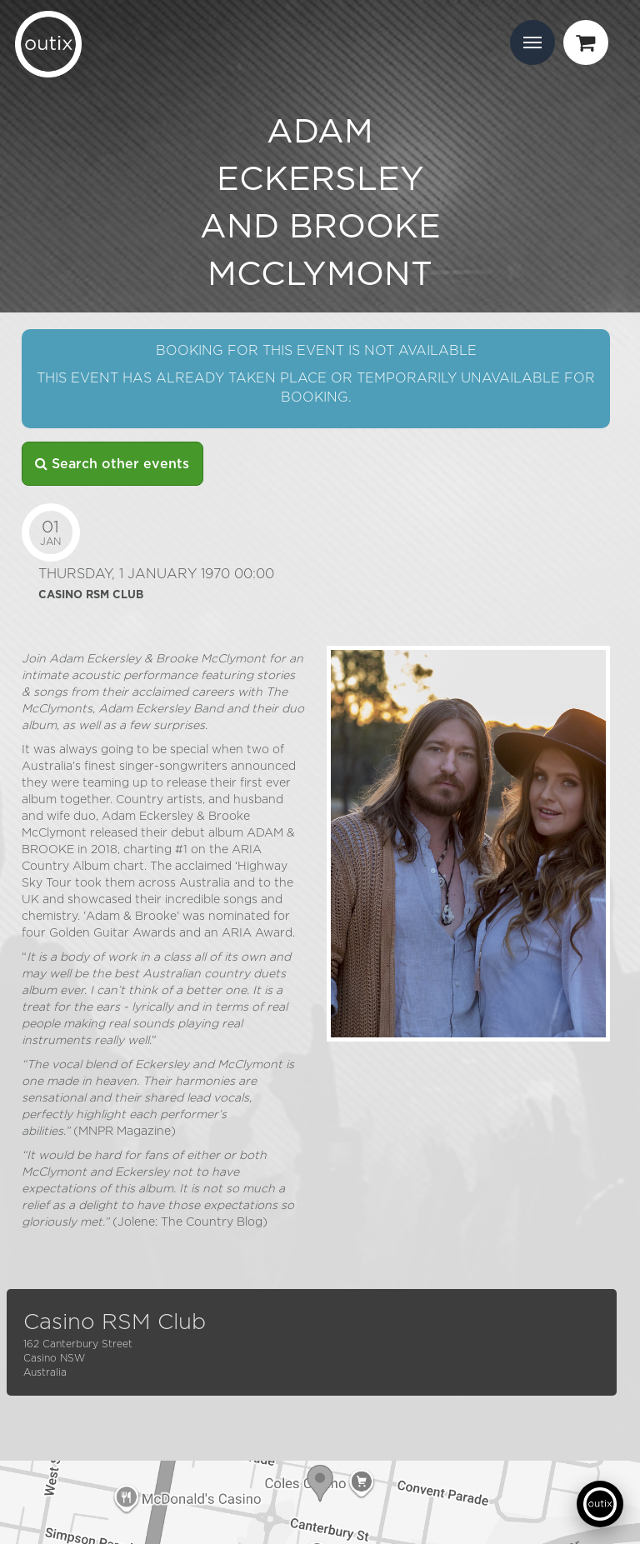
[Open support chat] (600, 1504)
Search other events (112, 464)
